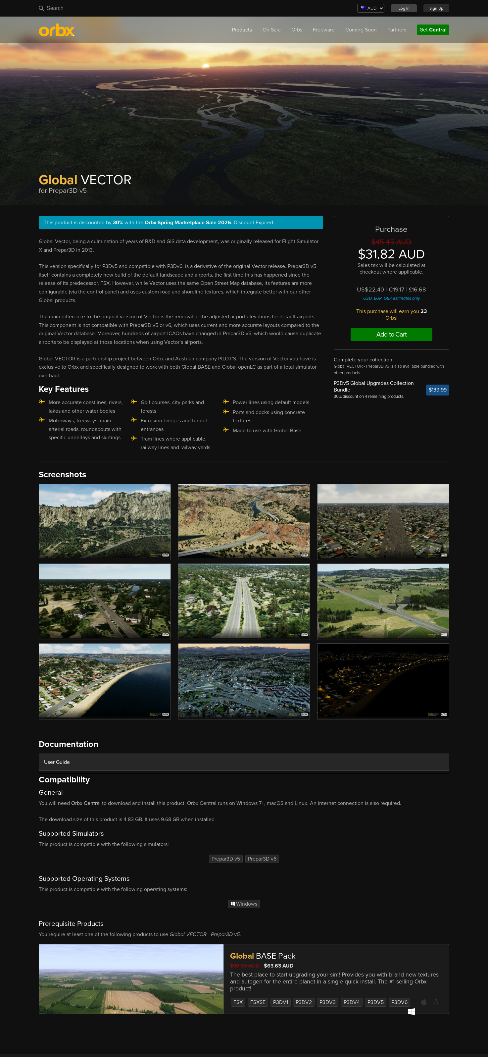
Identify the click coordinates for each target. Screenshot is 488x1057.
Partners (396, 29)
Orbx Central (86, 803)
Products (242, 29)
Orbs (296, 29)
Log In (404, 8)
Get (433, 29)
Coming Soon (361, 29)
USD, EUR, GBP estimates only (391, 298)
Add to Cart (391, 335)
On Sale (272, 29)
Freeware (324, 29)
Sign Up (436, 8)
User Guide (57, 762)
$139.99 (438, 390)
